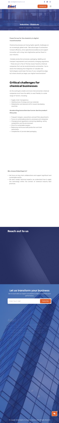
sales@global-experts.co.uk (18, 2)
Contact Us (42, 6)
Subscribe (45, 301)
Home (21, 28)
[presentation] (21, 272)
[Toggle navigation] (50, 6)
